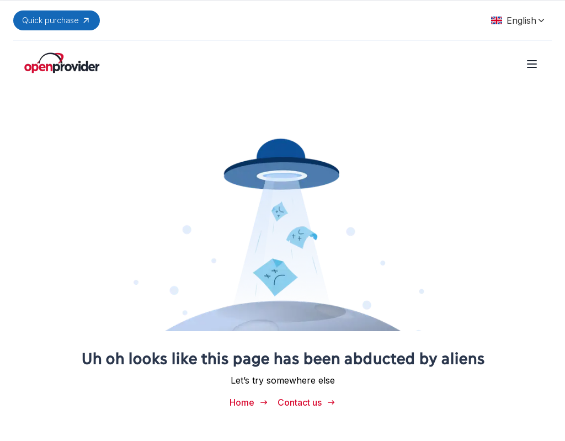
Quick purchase (56, 20)
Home (249, 402)
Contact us (307, 402)
